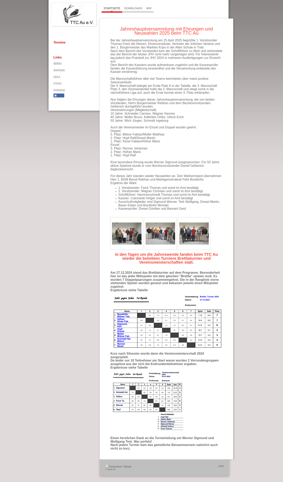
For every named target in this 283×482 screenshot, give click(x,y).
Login (221, 465)
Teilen (58, 95)
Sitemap (127, 466)
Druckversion (114, 466)
